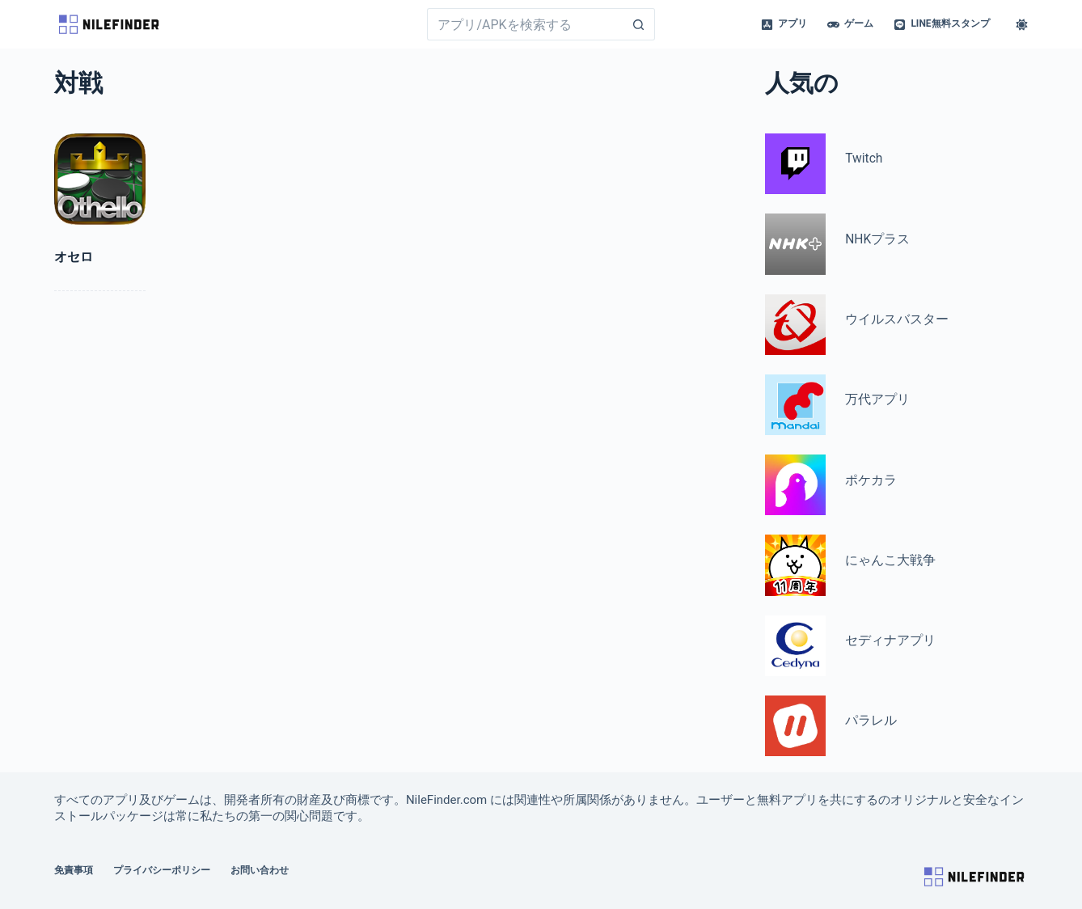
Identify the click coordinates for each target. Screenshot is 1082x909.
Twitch (863, 158)
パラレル (871, 720)
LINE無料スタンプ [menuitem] (941, 24)
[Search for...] (524, 24)
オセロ (73, 256)
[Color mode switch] (1022, 25)
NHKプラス (877, 239)
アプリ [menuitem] (784, 24)
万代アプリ (877, 399)
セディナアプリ (890, 640)
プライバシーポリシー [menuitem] (161, 870)
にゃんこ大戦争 (890, 560)
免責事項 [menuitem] (73, 870)
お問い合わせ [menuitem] (259, 870)
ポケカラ (871, 480)
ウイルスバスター (897, 319)
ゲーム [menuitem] (850, 24)
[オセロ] (100, 179)
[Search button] (639, 24)
